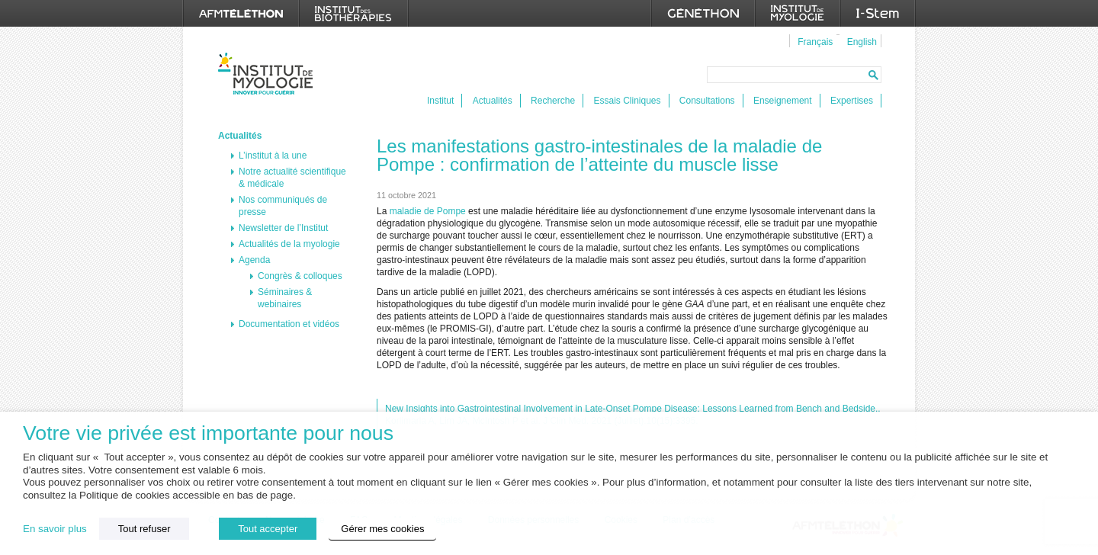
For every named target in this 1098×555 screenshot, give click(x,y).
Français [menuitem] (815, 42)
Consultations (707, 100)
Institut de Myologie (268, 74)
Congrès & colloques (300, 276)
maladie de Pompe (428, 211)
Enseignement (782, 100)
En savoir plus (55, 528)
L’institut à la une (273, 155)
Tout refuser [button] (144, 528)
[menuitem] (813, 41)
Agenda (254, 260)
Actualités (492, 100)
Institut (440, 100)
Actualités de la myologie (289, 244)
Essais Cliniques (626, 100)
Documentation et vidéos (289, 324)
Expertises (851, 100)
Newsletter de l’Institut (283, 228)
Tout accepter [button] (267, 528)
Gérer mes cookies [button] (382, 528)
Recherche (553, 100)
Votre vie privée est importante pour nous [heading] (208, 433)
